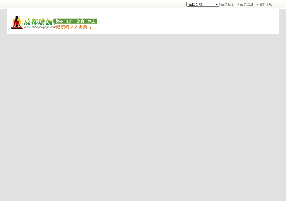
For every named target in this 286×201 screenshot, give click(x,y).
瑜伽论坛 (265, 4)
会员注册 (246, 4)
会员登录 (227, 4)
